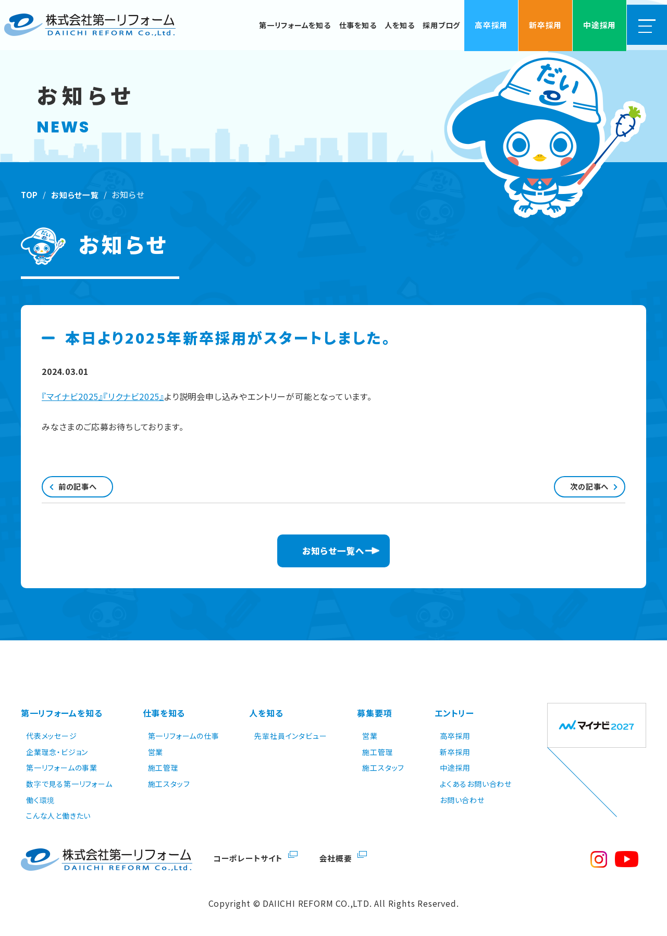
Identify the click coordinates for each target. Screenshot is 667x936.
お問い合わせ (462, 799)
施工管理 (163, 767)
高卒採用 (455, 736)
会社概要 (339, 858)
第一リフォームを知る (62, 716)
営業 (156, 751)
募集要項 (374, 716)
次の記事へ (576, 489)
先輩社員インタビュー (290, 736)
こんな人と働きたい (58, 815)
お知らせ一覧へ (333, 556)
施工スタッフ (169, 784)
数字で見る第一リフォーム (69, 784)
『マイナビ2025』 (72, 396)
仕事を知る (164, 716)
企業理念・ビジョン (57, 751)
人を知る (266, 716)
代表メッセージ (51, 736)
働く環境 (40, 799)
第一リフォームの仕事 (183, 736)
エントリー (454, 716)
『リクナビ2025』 (133, 396)
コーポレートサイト (249, 858)
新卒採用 (455, 751)
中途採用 (455, 767)
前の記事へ (91, 489)
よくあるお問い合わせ (476, 784)
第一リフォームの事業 (61, 767)
